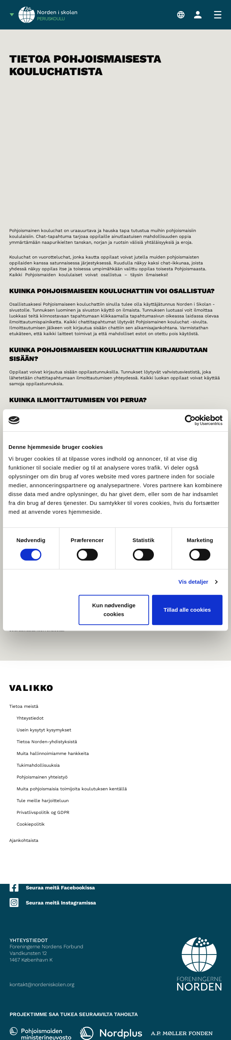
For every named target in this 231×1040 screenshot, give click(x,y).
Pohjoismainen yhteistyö (42, 777)
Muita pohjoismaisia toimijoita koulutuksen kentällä (72, 788)
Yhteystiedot (30, 718)
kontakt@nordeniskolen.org (42, 984)
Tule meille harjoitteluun (43, 800)
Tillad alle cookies (187, 610)
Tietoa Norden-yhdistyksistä (47, 741)
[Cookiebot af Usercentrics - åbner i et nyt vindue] (190, 420)
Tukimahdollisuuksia (38, 765)
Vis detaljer (193, 582)
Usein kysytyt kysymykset (44, 729)
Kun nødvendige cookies (114, 609)
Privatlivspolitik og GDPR (43, 812)
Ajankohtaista (23, 840)
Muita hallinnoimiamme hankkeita (53, 753)
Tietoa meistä (23, 706)
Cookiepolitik (31, 824)
